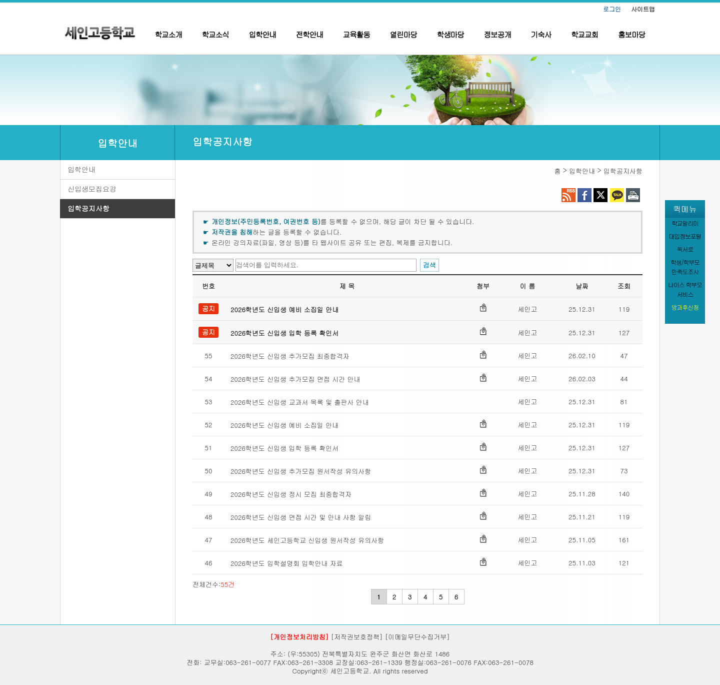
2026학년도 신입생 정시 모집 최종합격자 (291, 494)
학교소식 (215, 34)
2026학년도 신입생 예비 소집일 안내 (284, 309)
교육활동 (356, 34)
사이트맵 (643, 9)
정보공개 (497, 34)
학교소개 (168, 34)
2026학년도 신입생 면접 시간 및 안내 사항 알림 (300, 517)
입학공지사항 (89, 208)
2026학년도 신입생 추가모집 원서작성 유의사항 (300, 471)
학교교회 (584, 34)
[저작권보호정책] (357, 636)
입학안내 (262, 34)
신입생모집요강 (92, 189)
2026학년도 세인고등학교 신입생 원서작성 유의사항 (307, 540)
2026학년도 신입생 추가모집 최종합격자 (290, 356)
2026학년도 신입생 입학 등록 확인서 (284, 333)
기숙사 (541, 34)
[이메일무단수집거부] (417, 636)
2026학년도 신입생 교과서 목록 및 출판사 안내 (299, 402)
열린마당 (403, 34)
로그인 (612, 9)
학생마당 (450, 34)
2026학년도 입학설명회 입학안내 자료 (286, 563)
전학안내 (309, 34)
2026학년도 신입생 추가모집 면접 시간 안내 (295, 379)
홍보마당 (631, 34)
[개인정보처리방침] (299, 636)
